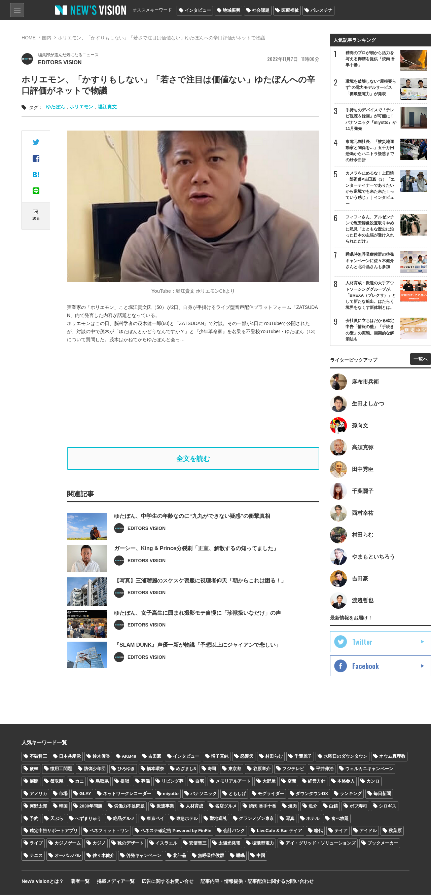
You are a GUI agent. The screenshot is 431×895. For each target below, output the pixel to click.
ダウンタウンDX (312, 793)
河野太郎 (38, 806)
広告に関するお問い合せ (167, 881)
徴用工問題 (61, 768)
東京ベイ (155, 818)
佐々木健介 (103, 855)
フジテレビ (293, 768)
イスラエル (166, 843)
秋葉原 (395, 830)
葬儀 (145, 781)
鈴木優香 (101, 756)
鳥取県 (102, 781)
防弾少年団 (95, 768)
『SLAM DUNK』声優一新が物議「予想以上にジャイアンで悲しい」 (197, 665)
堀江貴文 (107, 106)
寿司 (212, 768)
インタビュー (198, 10)
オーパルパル (68, 855)
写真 (290, 818)
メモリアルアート (233, 781)
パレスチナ (321, 10)
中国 (260, 855)
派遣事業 (165, 806)
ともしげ (237, 793)
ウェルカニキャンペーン (369, 768)
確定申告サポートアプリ (54, 830)
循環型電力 (263, 843)
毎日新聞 (382, 793)
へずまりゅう (88, 818)
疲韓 (34, 768)
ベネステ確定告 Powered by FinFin (176, 830)
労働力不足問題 (129, 806)
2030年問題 (90, 806)
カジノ (99, 843)
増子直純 (219, 756)
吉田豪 (154, 756)
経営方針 (316, 781)
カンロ (373, 781)
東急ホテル (187, 818)
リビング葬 (172, 781)
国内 (46, 37)
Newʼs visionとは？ (43, 881)
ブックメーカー (382, 843)
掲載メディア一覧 (115, 881)
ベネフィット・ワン (109, 830)
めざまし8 (186, 768)
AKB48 (129, 756)
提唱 (124, 781)
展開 (34, 781)
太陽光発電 (229, 843)
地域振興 (231, 10)
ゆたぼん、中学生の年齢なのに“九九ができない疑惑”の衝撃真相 (192, 536)
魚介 (313, 806)
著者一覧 (80, 881)
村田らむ (274, 756)
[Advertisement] (198, 395)
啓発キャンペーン (143, 855)
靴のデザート (130, 843)
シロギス (387, 806)
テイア (341, 830)
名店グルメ (226, 806)
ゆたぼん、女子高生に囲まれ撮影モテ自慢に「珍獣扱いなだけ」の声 (197, 632)
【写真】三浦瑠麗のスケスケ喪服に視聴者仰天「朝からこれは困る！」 (200, 600)
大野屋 (269, 781)
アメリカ (38, 793)
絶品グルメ (124, 818)
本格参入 (346, 781)
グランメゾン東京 (256, 818)
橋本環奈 (155, 768)
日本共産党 (70, 756)
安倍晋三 (198, 843)
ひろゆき (126, 768)
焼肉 (292, 806)
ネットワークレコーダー (127, 793)
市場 (63, 793)
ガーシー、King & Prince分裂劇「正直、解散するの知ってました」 (196, 568)
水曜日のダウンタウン (345, 756)
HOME (29, 37)
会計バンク (234, 830)
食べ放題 (340, 818)
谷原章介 (262, 768)
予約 (34, 818)
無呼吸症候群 (211, 855)
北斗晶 (179, 855)
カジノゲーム (68, 843)
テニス (36, 855)
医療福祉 (290, 10)
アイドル (368, 830)
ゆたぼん (55, 106)
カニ (79, 781)
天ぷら (56, 818)
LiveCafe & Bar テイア (279, 830)
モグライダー (271, 793)
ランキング (351, 793)
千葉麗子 (303, 756)
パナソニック (203, 793)
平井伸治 (324, 768)
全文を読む (193, 458)
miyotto (171, 793)
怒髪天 (246, 756)
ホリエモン (81, 106)
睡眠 (240, 855)
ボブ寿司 (358, 806)
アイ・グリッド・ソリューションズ (321, 843)
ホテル (312, 818)
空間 (291, 781)
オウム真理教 (392, 756)
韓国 (63, 806)
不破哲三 (38, 756)
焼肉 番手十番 (262, 806)
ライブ (36, 843)
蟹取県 (56, 781)
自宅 (199, 781)
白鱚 (333, 806)
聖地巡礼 (218, 818)
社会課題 (261, 10)
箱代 (318, 830)
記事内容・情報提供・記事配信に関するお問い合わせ (256, 881)
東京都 (234, 768)
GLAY (85, 793)
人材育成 (194, 806)
